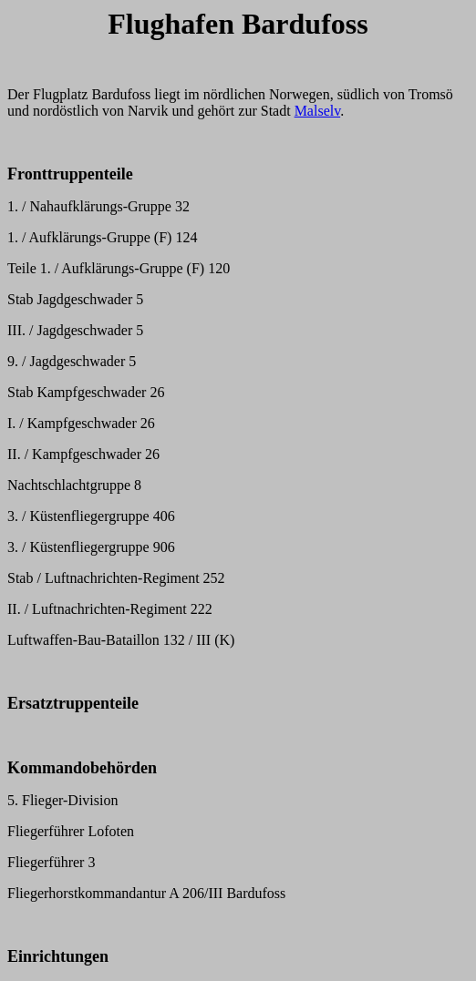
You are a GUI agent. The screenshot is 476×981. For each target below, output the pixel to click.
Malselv (318, 110)
